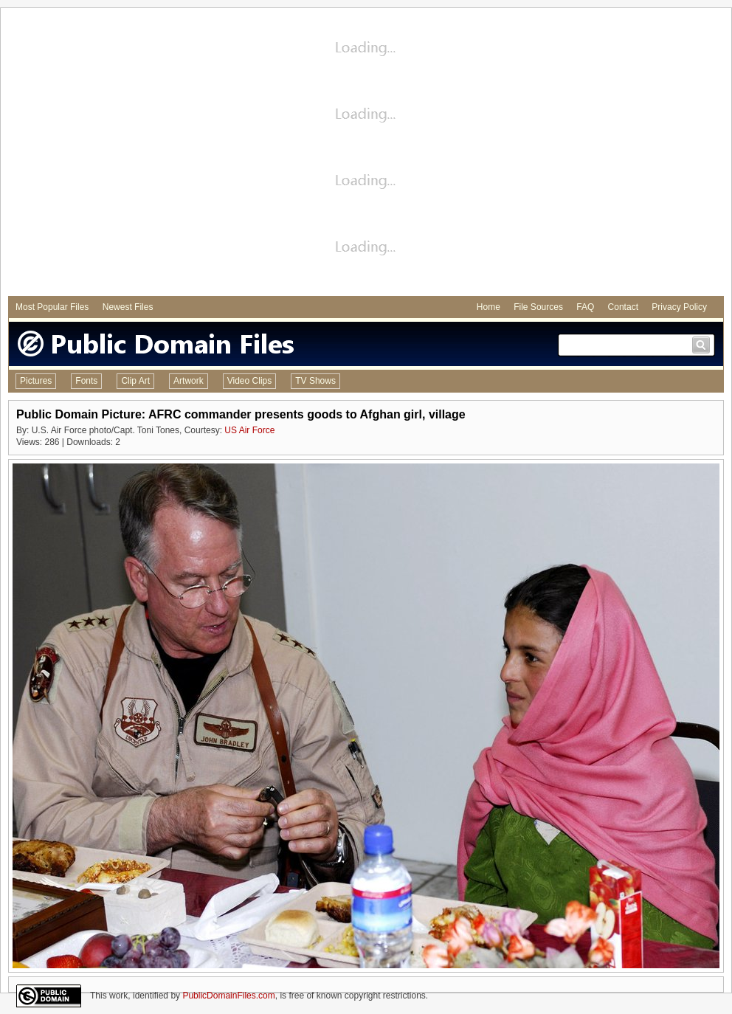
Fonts (86, 381)
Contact (623, 307)
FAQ (585, 307)
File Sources (538, 307)
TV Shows (315, 381)
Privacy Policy (679, 307)
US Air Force (249, 430)
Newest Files (128, 307)
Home (488, 307)
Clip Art (135, 381)
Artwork (188, 381)
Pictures (36, 381)
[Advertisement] (138, 153)
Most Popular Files (52, 307)
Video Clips (249, 381)
